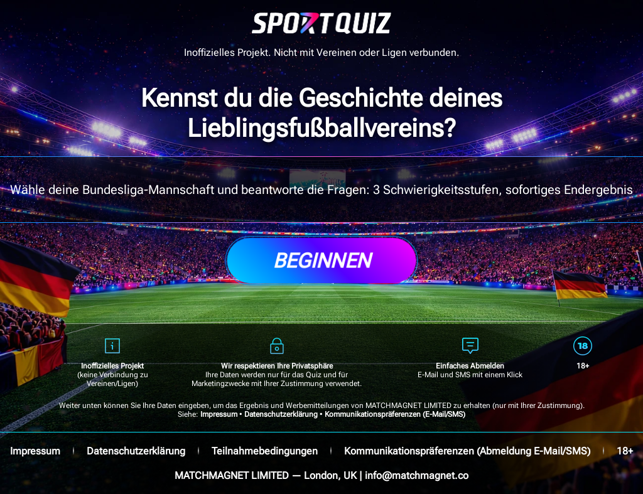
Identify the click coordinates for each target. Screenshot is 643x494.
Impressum (218, 414)
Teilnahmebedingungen (265, 451)
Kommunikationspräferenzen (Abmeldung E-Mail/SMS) (467, 451)
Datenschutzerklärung (281, 414)
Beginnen (321, 260)
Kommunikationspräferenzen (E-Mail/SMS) (395, 414)
